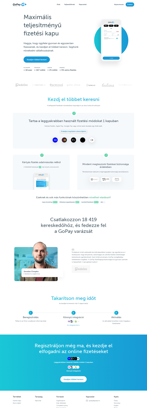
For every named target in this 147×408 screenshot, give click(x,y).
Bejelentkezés (119, 4)
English (116, 405)
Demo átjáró (17, 403)
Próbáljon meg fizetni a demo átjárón (73, 131)
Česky (116, 400)
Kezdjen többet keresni (37, 60)
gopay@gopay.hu (94, 400)
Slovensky (117, 403)
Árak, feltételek (61, 403)
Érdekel (130, 4)
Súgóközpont (60, 400)
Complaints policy (62, 405)
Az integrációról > (73, 325)
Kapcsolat (83, 4)
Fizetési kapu (17, 400)
